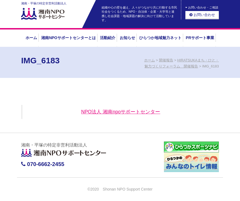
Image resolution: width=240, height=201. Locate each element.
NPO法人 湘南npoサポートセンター (120, 112)
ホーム (31, 38)
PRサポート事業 (200, 38)
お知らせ (127, 38)
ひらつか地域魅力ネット (160, 38)
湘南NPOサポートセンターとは (68, 38)
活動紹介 (107, 38)
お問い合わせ (202, 15)
